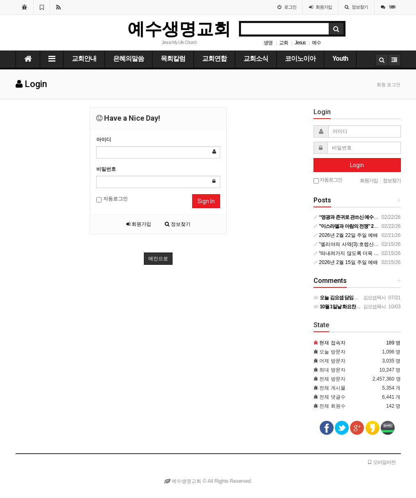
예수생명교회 (179, 29)
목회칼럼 (173, 58)
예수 (316, 43)
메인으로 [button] (158, 259)
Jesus (300, 43)
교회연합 (214, 58)
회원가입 (138, 224)
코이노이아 (300, 58)
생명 (268, 43)
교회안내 (84, 58)
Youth (340, 58)
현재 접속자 (332, 343)
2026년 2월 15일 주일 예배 (346, 262)
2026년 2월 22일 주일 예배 (346, 235)
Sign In (206, 201)
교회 (283, 43)
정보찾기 (177, 224)
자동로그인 (111, 199)
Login (357, 165)
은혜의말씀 (128, 58)
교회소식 (255, 58)
